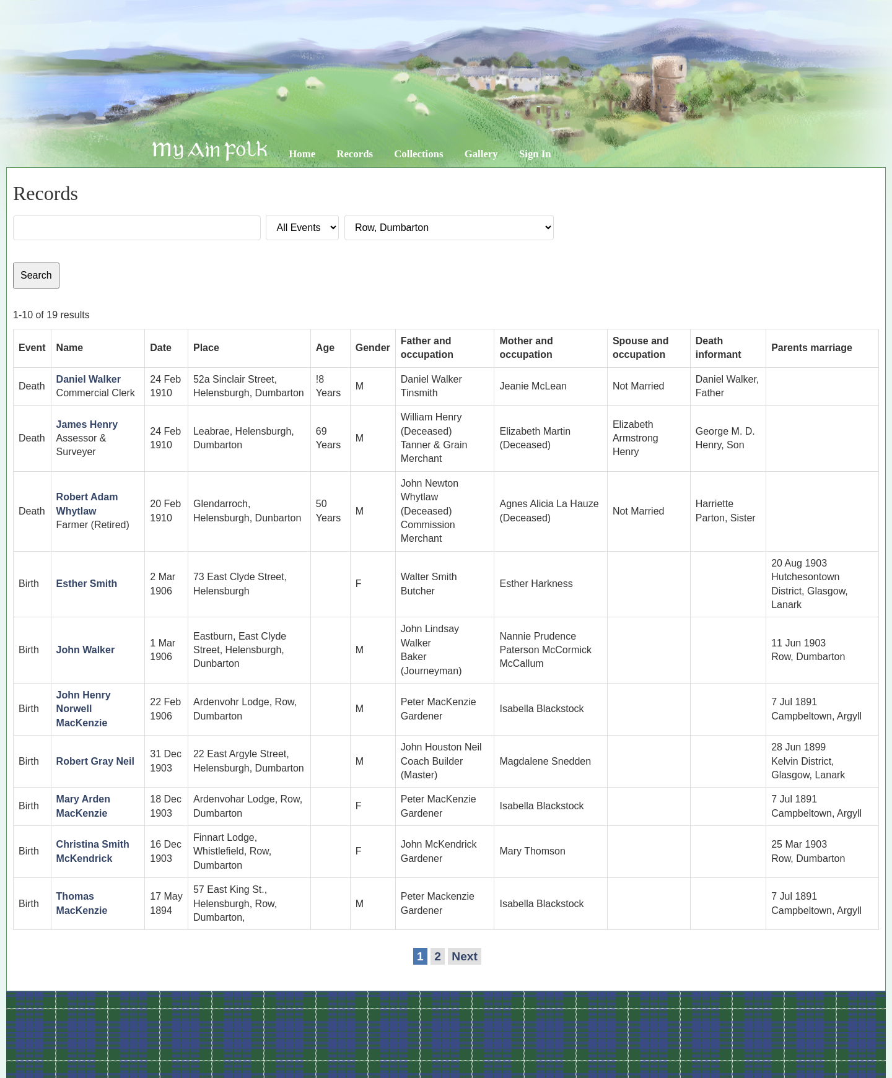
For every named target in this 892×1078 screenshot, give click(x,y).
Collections (418, 154)
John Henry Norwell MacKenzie (83, 709)
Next (465, 956)
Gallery (481, 154)
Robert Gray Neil (95, 761)
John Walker (85, 650)
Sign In (535, 154)
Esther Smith (87, 583)
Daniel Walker (88, 379)
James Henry (87, 424)
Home (302, 154)
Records (354, 154)
